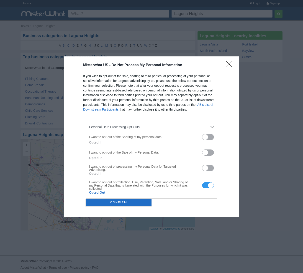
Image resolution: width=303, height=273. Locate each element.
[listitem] (151, 127)
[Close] (230, 65)
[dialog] (151, 136)
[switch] (208, 137)
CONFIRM (118, 202)
